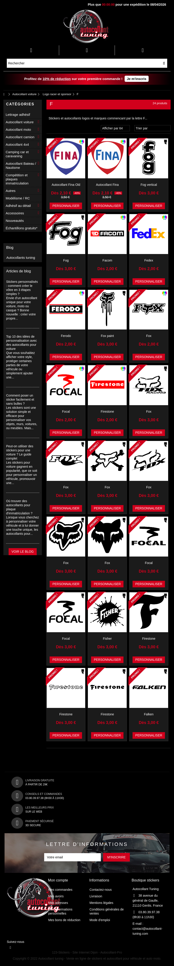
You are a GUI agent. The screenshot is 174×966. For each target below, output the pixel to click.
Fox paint (107, 336)
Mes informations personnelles (60, 911)
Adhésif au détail (18, 206)
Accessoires (15, 213)
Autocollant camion (20, 137)
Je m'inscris (136, 79)
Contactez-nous (100, 889)
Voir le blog (23, 551)
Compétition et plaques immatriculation (17, 179)
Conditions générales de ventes (106, 911)
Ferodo (66, 336)
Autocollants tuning (20, 257)
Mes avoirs (56, 896)
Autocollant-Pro (111, 952)
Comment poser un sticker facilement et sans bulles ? (20, 399)
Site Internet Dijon (85, 952)
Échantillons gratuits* (21, 228)
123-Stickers (61, 952)
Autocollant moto (18, 129)
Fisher (107, 638)
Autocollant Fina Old (66, 184)
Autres (10, 191)
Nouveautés (15, 221)
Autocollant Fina (107, 184)
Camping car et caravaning (17, 154)
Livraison (95, 896)
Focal (66, 411)
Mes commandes (60, 889)
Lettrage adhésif (18, 114)
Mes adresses (58, 903)
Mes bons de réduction (64, 920)
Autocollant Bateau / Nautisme (21, 165)
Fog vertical (148, 184)
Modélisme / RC (18, 198)
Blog (9, 247)
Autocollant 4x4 (17, 144)
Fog (66, 260)
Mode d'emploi (99, 920)
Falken (149, 714)
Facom (107, 260)
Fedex (148, 260)
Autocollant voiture (20, 122)
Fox (148, 336)
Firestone (107, 411)
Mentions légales (101, 903)
